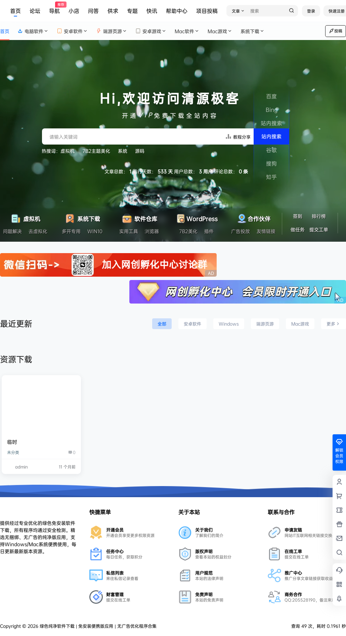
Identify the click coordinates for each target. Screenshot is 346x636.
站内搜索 (271, 136)
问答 (93, 10)
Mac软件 (187, 31)
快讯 (151, 10)
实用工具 (128, 231)
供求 (112, 10)
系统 (122, 151)
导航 (54, 8)
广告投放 (240, 231)
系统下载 (253, 31)
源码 (139, 151)
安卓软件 (72, 31)
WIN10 (94, 231)
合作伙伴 (253, 217)
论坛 (35, 10)
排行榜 (319, 216)
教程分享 (238, 136)
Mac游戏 (220, 31)
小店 (74, 10)
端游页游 (111, 31)
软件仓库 (139, 217)
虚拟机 (67, 151)
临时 (12, 441)
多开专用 (71, 231)
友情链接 (266, 231)
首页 (15, 10)
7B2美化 (188, 231)
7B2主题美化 (96, 151)
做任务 (298, 229)
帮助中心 (176, 10)
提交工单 (318, 229)
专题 (132, 10)
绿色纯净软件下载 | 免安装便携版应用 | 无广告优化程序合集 (97, 626)
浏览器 (152, 231)
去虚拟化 (38, 231)
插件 (209, 231)
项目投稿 (207, 10)
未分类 (13, 452)
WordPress (196, 217)
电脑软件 (33, 31)
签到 (297, 216)
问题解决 (12, 231)
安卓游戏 (151, 31)
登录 (311, 11)
